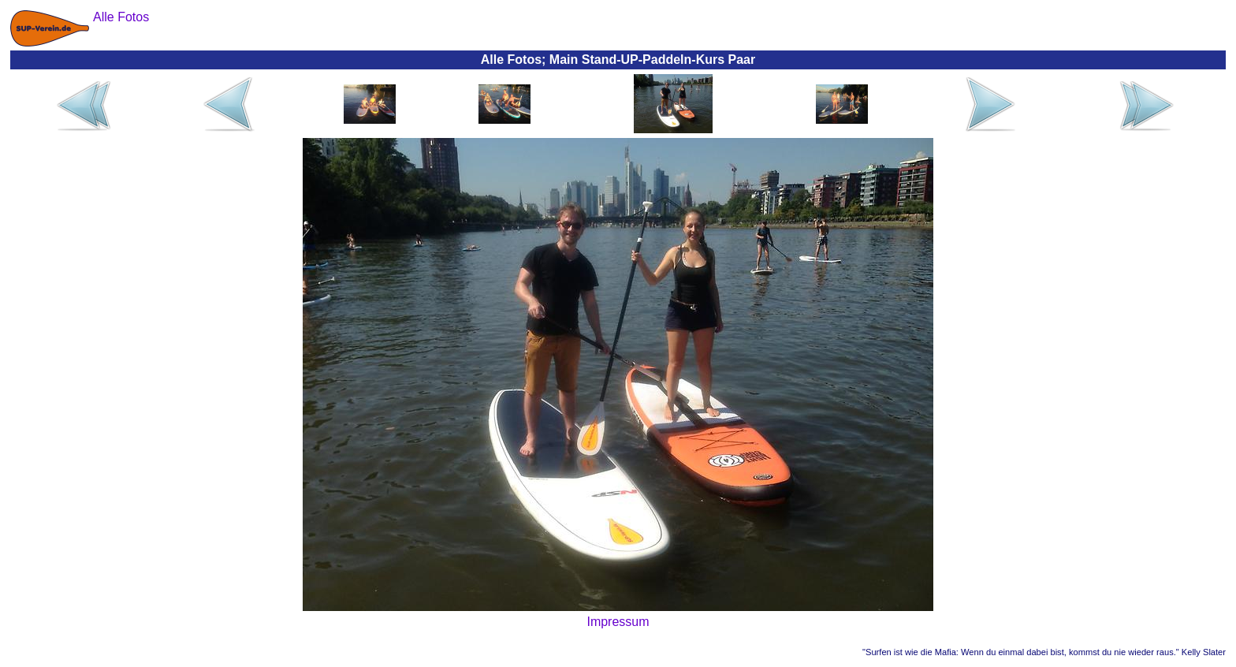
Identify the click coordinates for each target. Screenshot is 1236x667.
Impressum (617, 621)
